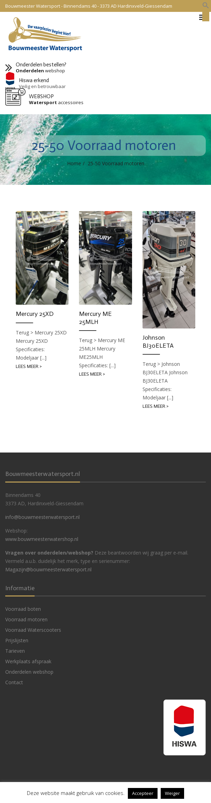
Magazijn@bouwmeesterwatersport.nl (48, 569)
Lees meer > (29, 366)
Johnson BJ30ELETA (158, 341)
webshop (40, 70)
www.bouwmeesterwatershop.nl (41, 539)
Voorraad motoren (26, 619)
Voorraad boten (23, 609)
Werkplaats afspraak (28, 661)
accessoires (56, 102)
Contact (14, 682)
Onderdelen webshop (29, 671)
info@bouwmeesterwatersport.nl (42, 517)
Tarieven (15, 651)
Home (74, 163)
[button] (205, 5)
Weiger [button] (172, 793)
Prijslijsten (16, 640)
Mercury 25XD (34, 314)
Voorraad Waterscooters (33, 630)
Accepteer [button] (142, 793)
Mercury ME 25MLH (95, 318)
